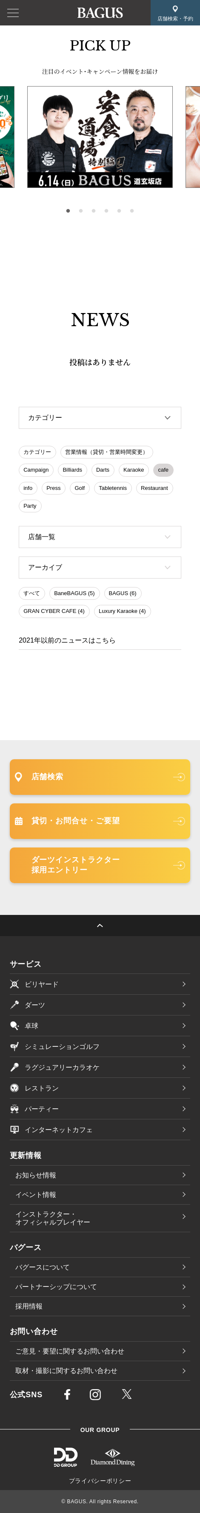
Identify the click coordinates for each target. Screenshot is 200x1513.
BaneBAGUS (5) (74, 593)
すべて (31, 593)
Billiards (72, 470)
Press (53, 488)
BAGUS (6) (123, 593)
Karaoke (133, 470)
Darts (102, 470)
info (27, 488)
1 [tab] (68, 211)
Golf (79, 488)
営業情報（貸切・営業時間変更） (106, 452)
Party (29, 506)
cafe (163, 470)
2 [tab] (81, 211)
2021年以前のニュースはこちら (67, 640)
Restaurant (154, 488)
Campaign (36, 470)
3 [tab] (93, 211)
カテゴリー (37, 452)
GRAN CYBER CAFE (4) (54, 611)
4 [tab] (106, 211)
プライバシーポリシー (100, 1480)
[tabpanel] (100, 137)
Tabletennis (113, 488)
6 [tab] (132, 211)
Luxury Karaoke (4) (122, 611)
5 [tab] (119, 211)
